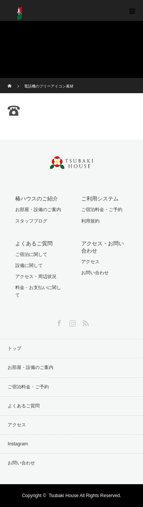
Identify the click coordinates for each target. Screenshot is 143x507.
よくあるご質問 (24, 405)
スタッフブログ (31, 221)
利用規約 (90, 221)
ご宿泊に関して (31, 254)
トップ (14, 348)
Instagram (71, 321)
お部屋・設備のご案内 (38, 209)
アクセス (90, 261)
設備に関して (29, 265)
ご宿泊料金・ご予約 (101, 209)
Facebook (58, 321)
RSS (84, 321)
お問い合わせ (95, 272)
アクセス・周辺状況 (35, 276)
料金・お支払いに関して (38, 291)
